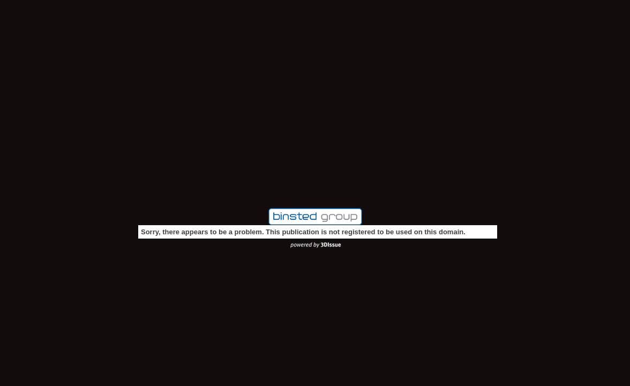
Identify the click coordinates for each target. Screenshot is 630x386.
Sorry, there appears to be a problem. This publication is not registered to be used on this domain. (303, 232)
